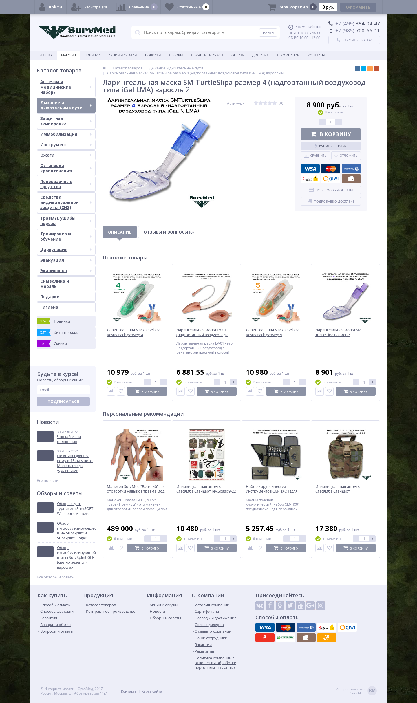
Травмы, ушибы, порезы (66, 220)
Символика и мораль (54, 283)
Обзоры (176, 55)
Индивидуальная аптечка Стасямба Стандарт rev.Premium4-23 (338, 491)
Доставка (260, 55)
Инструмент (66, 144)
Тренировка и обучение (66, 236)
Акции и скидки (123, 55)
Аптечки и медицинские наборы (66, 87)
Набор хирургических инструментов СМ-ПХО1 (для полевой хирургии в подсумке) (274, 491)
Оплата (237, 55)
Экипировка (66, 270)
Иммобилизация (66, 134)
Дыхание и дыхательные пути (66, 105)
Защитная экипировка (66, 121)
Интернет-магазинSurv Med (356, 691)
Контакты (316, 55)
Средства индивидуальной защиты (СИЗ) (66, 202)
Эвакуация (66, 260)
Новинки (92, 55)
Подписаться (63, 401)
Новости (153, 55)
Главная (46, 55)
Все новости (47, 480)
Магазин (68, 55)
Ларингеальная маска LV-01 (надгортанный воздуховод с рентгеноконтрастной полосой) (205, 334)
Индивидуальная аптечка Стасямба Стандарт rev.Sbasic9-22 (206, 489)
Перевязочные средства (66, 184)
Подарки (50, 296)
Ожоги (66, 155)
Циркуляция (66, 249)
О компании (288, 55)
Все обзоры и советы (55, 577)
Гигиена (49, 307)
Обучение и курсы (207, 55)
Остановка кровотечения (66, 168)
